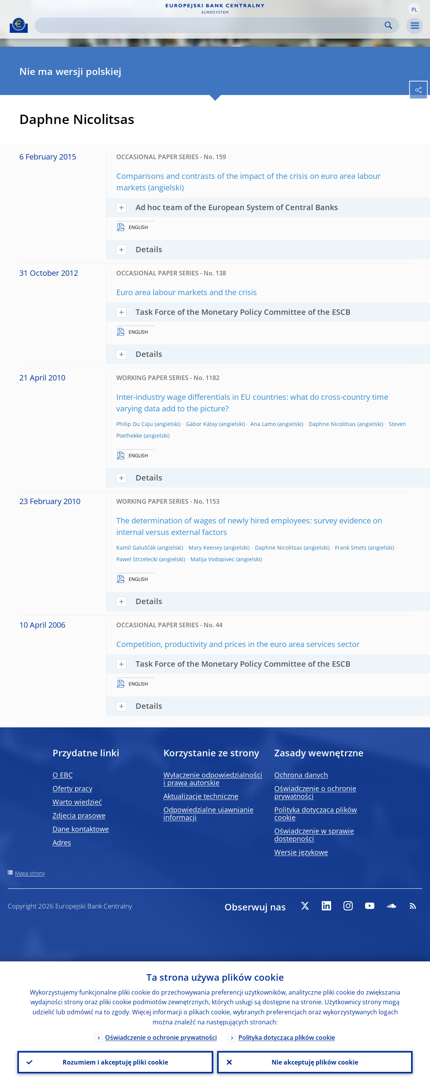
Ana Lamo (263, 424)
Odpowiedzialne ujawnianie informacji (208, 813)
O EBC (63, 774)
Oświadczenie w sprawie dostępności (314, 834)
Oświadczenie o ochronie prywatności (315, 792)
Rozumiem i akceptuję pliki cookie (115, 1062)
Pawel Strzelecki (137, 559)
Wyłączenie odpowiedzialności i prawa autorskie (212, 778)
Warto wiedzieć (77, 802)
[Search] (210, 25)
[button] (414, 9)
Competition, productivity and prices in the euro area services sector (238, 644)
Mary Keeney (205, 547)
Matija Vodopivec (212, 559)
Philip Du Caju (134, 424)
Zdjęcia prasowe (79, 815)
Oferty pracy (72, 788)
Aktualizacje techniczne (200, 796)
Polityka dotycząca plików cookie (315, 813)
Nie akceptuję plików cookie (315, 1062)
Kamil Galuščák (136, 547)
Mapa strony (30, 873)
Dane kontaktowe (81, 829)
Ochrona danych (301, 774)
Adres (62, 842)
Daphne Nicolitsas (332, 424)
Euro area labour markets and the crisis (186, 292)
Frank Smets (351, 547)
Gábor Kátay (202, 424)
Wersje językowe (301, 852)
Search (388, 25)
